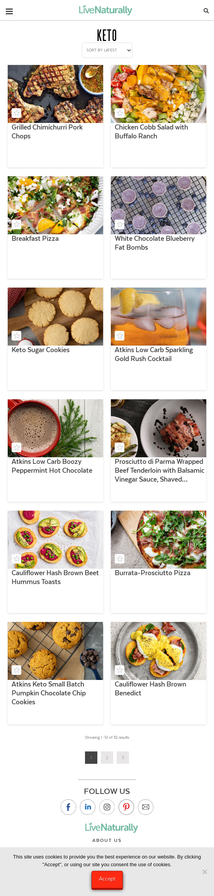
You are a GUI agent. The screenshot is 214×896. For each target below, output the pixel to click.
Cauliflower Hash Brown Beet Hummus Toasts (55, 577)
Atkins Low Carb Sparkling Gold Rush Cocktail (154, 354)
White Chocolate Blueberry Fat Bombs (155, 243)
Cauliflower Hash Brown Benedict (150, 688)
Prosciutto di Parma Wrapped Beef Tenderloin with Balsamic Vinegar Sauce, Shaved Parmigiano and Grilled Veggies (159, 471)
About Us (107, 840)
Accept (107, 879)
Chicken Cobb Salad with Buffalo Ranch (151, 131)
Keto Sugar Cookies (41, 350)
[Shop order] (107, 50)
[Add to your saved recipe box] (16, 113)
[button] (9, 10)
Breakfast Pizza (35, 238)
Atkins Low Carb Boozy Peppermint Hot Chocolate (52, 466)
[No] (204, 872)
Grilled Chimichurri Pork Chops (47, 131)
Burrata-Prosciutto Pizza (152, 573)
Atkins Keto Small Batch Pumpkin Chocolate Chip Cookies (49, 693)
